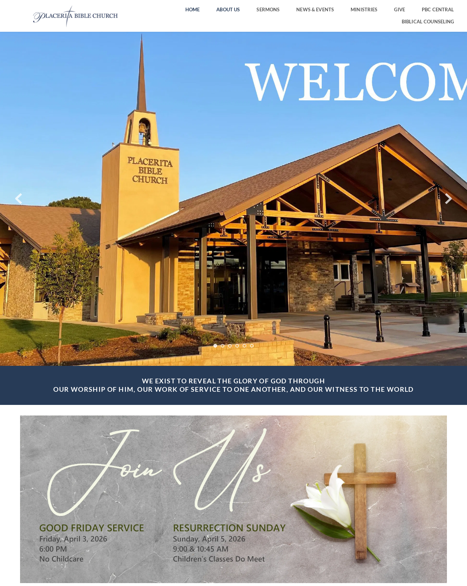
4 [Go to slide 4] (237, 346)
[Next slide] (448, 198)
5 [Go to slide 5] (244, 346)
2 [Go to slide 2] (222, 346)
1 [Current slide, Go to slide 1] (215, 346)
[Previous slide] (18, 198)
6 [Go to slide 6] (252, 346)
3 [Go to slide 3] (230, 346)
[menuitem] (193, 10)
